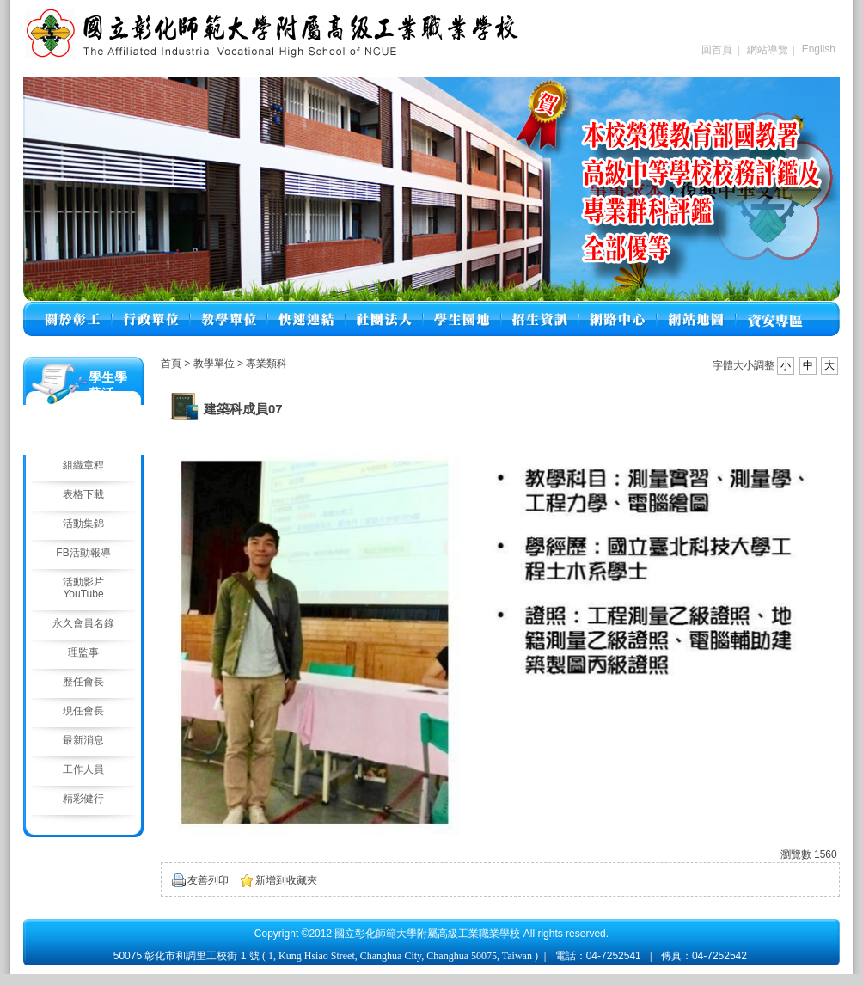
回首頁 (716, 50)
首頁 (171, 364)
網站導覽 (767, 50)
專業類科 (266, 364)
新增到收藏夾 (286, 880)
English (818, 49)
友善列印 (208, 880)
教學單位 (215, 364)
